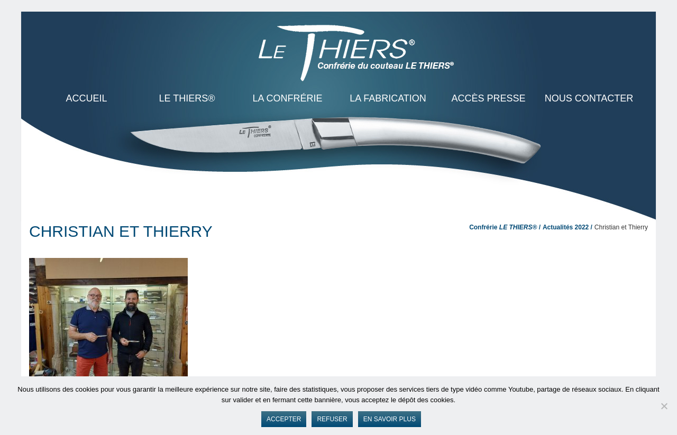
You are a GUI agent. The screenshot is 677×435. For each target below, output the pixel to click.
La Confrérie (287, 98)
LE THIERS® (187, 98)
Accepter (284, 419)
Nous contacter (589, 98)
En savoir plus (389, 419)
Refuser (332, 419)
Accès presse (488, 98)
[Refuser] (663, 406)
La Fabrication (388, 98)
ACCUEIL (86, 98)
